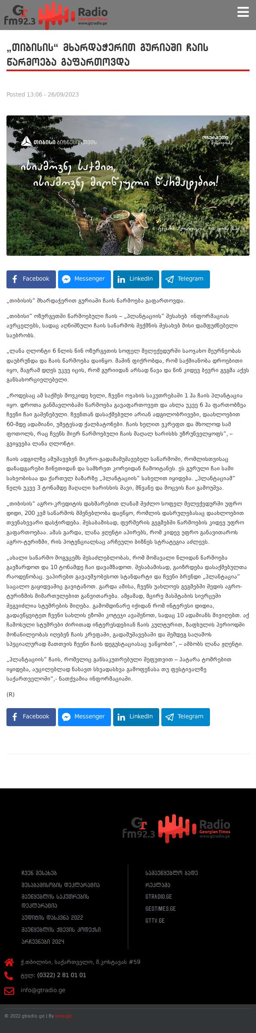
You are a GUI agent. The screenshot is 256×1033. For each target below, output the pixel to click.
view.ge (63, 1016)
